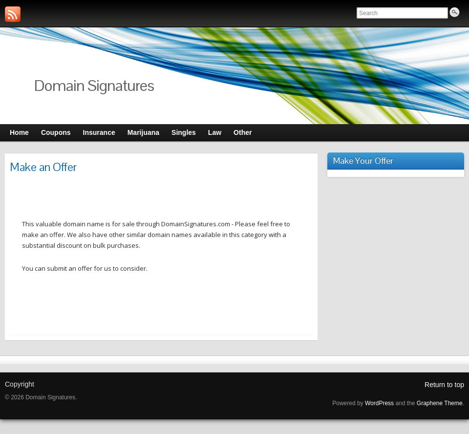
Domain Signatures (94, 85)
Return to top (444, 385)
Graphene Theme (440, 403)
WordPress (379, 403)
